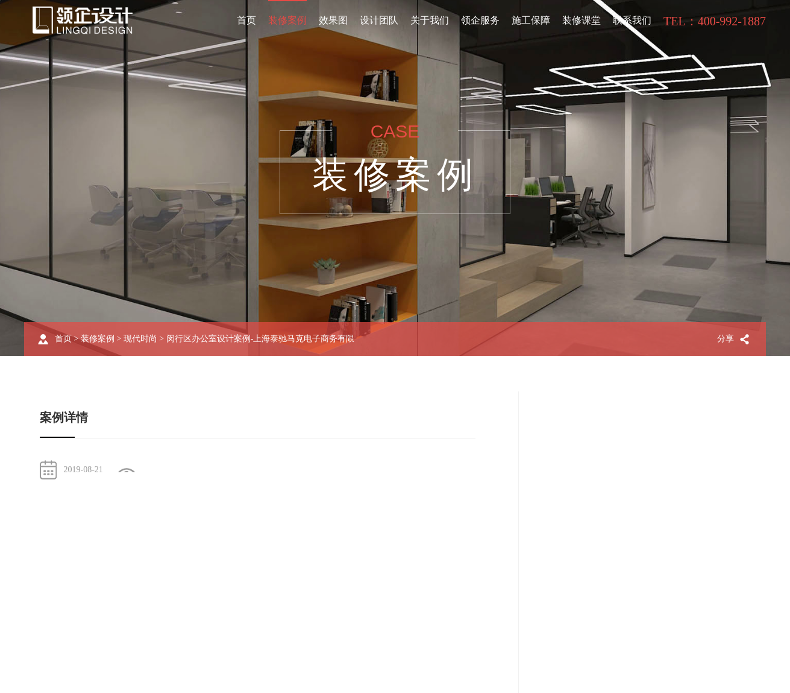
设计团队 (379, 20)
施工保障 (531, 20)
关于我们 (429, 20)
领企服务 (480, 20)
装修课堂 (581, 20)
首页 (246, 20)
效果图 (333, 20)
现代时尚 (140, 338)
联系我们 (632, 20)
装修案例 (287, 20)
